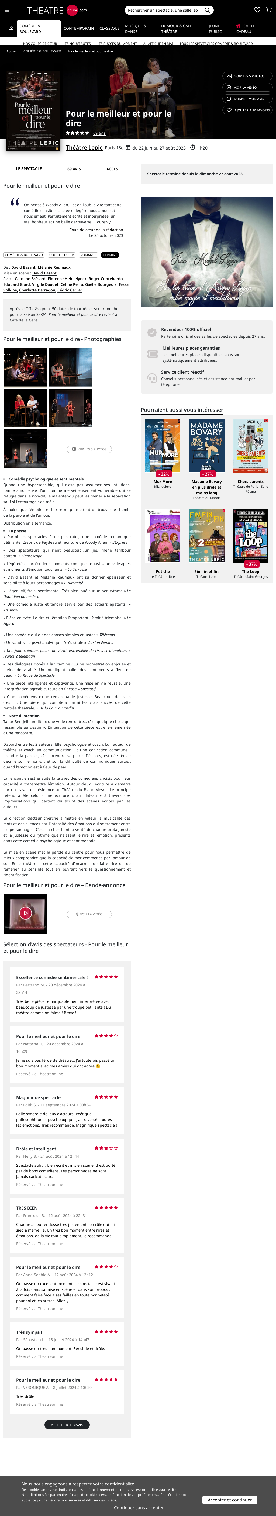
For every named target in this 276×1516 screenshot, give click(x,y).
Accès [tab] (112, 168)
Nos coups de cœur (40, 43)
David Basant (44, 273)
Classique (109, 28)
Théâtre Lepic (84, 147)
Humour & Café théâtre (176, 28)
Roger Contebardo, (106, 278)
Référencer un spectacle (163, 1459)
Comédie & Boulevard (30, 28)
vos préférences (144, 1494)
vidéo (242, 87)
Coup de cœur (61, 255)
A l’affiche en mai (158, 43)
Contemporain (79, 28)
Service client (84, 1459)
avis (245, 99)
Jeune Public (215, 28)
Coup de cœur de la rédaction (96, 229)
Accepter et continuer (230, 1500)
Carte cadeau (245, 28)
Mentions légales (18, 1471)
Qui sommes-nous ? (21, 1459)
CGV (76, 1471)
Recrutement (15, 1465)
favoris (248, 110)
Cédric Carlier (69, 290)
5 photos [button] (109, 409)
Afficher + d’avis (67, 1385)
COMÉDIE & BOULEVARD (24, 255)
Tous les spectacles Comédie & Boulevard (216, 43)
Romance (88, 255)
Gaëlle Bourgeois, (101, 284)
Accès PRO (150, 1471)
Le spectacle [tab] (29, 168)
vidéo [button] (88, 874)
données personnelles (105, 1471)
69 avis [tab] (74, 168)
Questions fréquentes (92, 1465)
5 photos (246, 76)
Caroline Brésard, (31, 278)
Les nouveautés (77, 43)
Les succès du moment (117, 43)
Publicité (149, 1465)
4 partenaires (57, 1494)
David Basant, (24, 267)
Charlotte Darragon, (37, 290)
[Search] (163, 10)
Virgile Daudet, (46, 284)
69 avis (99, 133)
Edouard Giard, (17, 284)
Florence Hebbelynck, (68, 278)
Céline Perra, (72, 284)
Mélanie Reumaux (54, 267)
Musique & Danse (135, 28)
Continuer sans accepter (139, 1508)
